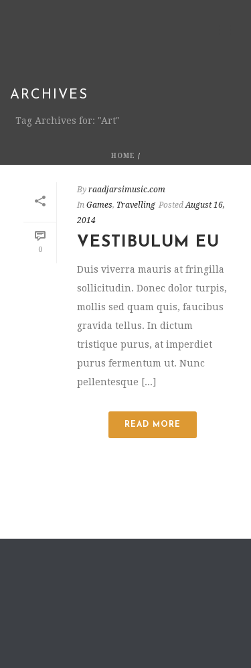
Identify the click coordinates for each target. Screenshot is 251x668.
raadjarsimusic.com (126, 189)
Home (123, 155)
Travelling (135, 205)
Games (99, 205)
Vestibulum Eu (148, 243)
